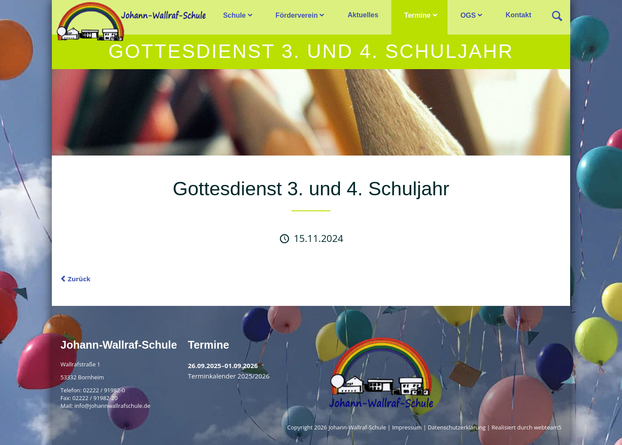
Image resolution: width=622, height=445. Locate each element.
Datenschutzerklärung (457, 427)
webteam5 (548, 427)
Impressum (407, 427)
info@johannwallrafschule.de (112, 406)
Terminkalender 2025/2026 (229, 376)
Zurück (79, 278)
